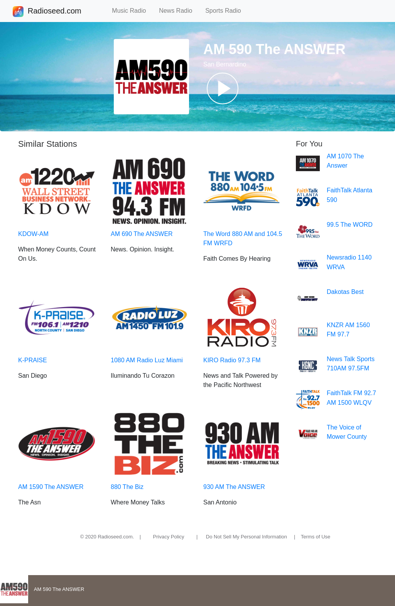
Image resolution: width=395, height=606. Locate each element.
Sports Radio (226, 10)
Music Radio (132, 10)
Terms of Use (316, 537)
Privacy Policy (168, 537)
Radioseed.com (54, 11)
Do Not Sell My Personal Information (246, 537)
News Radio (179, 10)
